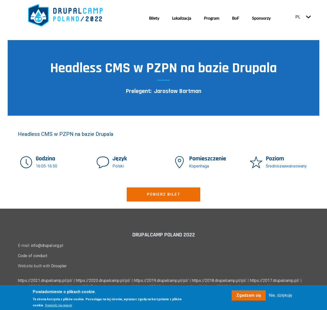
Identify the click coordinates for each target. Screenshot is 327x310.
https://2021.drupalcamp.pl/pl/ (45, 280)
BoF (235, 18)
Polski (118, 166)
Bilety (154, 18)
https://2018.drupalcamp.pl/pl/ (219, 280)
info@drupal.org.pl (47, 245)
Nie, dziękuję (280, 295)
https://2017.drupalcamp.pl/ (274, 280)
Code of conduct (32, 255)
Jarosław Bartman (177, 91)
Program (211, 18)
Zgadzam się (248, 295)
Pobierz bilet (163, 194)
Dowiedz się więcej (58, 305)
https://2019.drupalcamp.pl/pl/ (161, 280)
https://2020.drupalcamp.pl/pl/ (103, 280)
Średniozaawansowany (286, 166)
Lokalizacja (181, 18)
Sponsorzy (261, 18)
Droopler (59, 266)
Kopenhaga (199, 166)
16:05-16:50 (46, 166)
